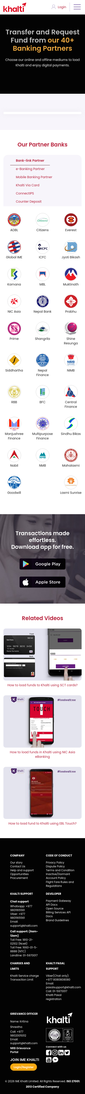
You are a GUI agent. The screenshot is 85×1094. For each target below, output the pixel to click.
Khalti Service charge (24, 976)
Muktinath (71, 284)
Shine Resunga (71, 340)
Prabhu (70, 311)
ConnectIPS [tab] (25, 193)
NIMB (71, 370)
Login (62, 7)
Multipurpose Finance (42, 436)
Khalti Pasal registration (54, 997)
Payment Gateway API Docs (58, 903)
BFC (42, 402)
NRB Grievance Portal (20, 1050)
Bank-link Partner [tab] (30, 160)
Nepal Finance (42, 372)
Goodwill (14, 492)
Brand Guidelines (57, 920)
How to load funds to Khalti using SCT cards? (42, 685)
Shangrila (42, 338)
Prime (14, 338)
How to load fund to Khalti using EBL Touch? (42, 823)
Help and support (22, 870)
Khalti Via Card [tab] (27, 185)
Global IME (14, 257)
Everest (70, 230)
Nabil (14, 465)
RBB (14, 402)
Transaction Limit (21, 979)
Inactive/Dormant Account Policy (58, 876)
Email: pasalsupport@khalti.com (60, 985)
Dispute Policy (55, 866)
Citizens (42, 230)
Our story (16, 862)
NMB (42, 465)
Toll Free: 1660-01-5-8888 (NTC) (23, 949)
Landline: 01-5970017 (24, 955)
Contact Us (17, 866)
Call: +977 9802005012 (18, 1033)
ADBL (14, 230)
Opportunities (19, 874)
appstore (43, 582)
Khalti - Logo (16, 7)
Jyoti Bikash (71, 257)
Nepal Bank (42, 311)
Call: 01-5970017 (56, 991)
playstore (43, 564)
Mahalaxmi (71, 465)
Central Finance (71, 404)
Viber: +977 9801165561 (17, 916)
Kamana (14, 284)
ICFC (42, 257)
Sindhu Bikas (71, 434)
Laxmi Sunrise (71, 492)
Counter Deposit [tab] (28, 201)
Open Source (54, 908)
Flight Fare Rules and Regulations (60, 884)
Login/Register (24, 1067)
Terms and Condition (60, 870)
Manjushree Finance (14, 436)
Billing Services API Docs (58, 914)
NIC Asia (14, 311)
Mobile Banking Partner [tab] (34, 177)
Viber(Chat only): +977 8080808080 (58, 977)
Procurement (19, 878)
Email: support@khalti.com (24, 923)
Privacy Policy (55, 862)
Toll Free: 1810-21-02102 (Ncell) (21, 941)
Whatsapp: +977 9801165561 (21, 908)
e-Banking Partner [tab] (30, 169)
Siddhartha (14, 370)
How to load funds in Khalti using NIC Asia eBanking (42, 754)
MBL (42, 284)
